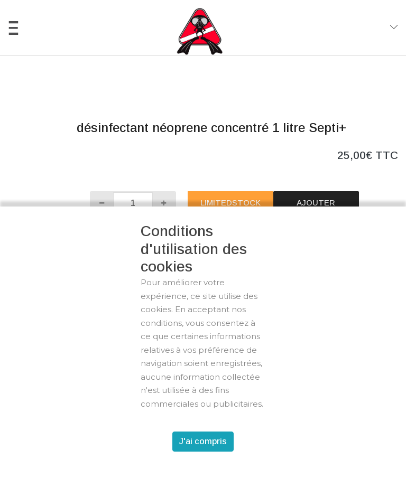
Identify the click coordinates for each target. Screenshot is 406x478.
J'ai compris (203, 441)
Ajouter (316, 202)
